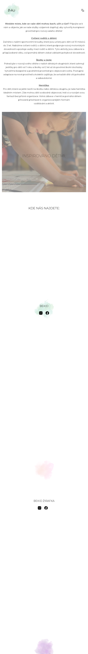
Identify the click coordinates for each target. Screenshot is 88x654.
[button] (82, 10)
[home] (40, 10)
